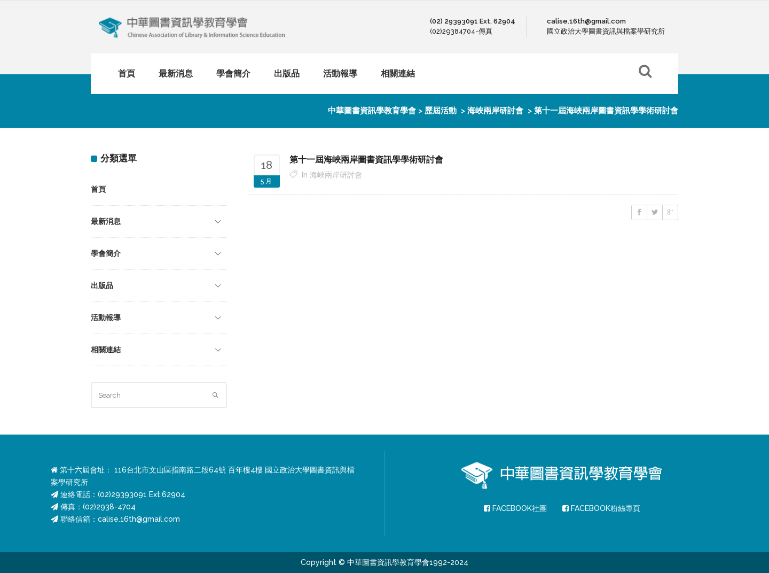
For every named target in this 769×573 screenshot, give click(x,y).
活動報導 (106, 317)
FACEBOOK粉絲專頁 (601, 508)
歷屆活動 (441, 110)
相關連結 (106, 349)
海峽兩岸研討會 (495, 110)
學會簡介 (106, 253)
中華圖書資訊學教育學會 (372, 110)
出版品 (102, 285)
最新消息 (106, 221)
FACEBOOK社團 (515, 508)
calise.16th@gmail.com (139, 519)
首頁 (98, 189)
